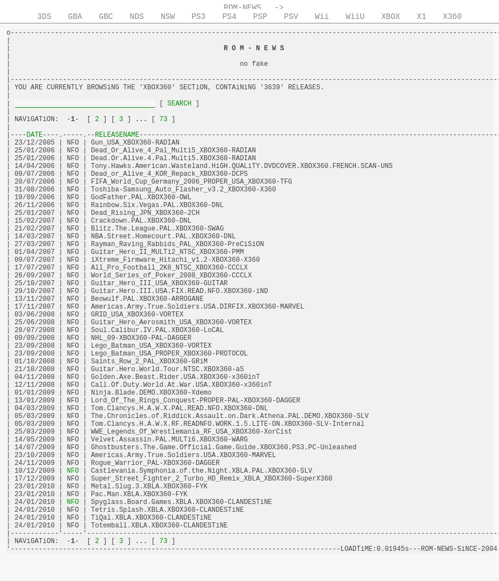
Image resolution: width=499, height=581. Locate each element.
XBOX (390, 16)
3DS (44, 16)
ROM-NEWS (242, 7)
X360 (452, 16)
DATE (35, 135)
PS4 (229, 16)
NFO (73, 471)
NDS (137, 16)
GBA (75, 16)
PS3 (199, 16)
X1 (421, 16)
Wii (322, 16)
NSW (167, 16)
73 (163, 119)
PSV (291, 16)
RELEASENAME (117, 135)
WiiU (355, 16)
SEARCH (179, 104)
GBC (106, 16)
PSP (260, 16)
